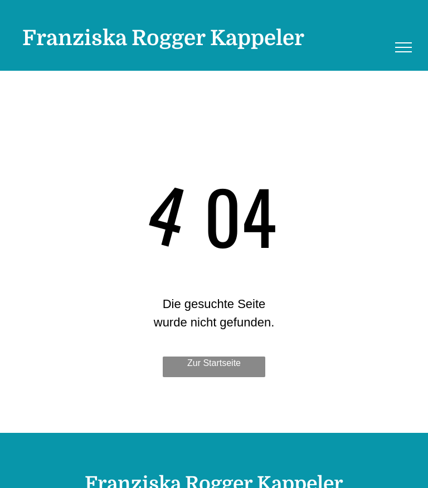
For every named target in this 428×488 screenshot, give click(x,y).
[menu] (403, 47)
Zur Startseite (214, 363)
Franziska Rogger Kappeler (163, 38)
